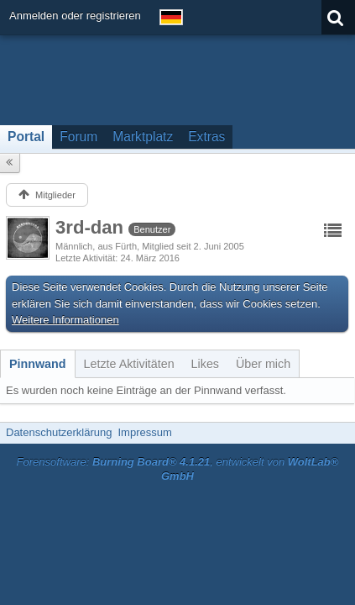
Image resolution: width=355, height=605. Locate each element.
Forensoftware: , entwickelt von (178, 468)
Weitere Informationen (65, 319)
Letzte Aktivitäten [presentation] (129, 364)
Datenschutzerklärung (59, 432)
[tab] (38, 364)
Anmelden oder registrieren (75, 15)
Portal (26, 136)
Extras (206, 136)
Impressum (144, 432)
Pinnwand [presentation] (37, 364)
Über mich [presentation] (263, 364)
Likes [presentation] (205, 364)
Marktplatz (142, 136)
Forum (78, 136)
